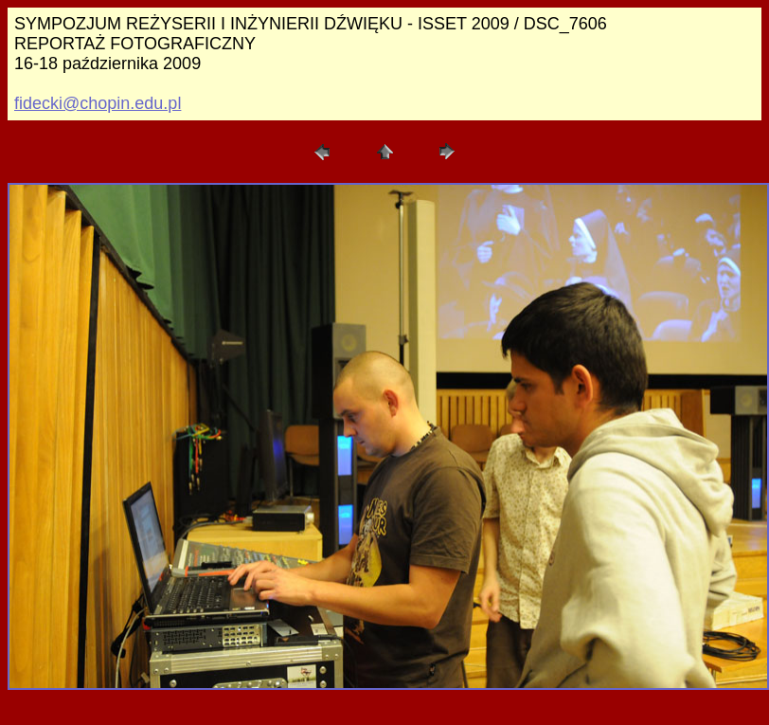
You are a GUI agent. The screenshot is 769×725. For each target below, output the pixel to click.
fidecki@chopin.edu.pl (97, 103)
